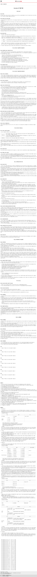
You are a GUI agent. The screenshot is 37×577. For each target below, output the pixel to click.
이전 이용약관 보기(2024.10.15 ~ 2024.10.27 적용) (8, 544)
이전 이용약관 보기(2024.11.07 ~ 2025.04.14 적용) (8, 541)
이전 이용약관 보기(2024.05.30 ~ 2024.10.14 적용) (8, 545)
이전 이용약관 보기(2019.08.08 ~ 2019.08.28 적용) (8, 559)
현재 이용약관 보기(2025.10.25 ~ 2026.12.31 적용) (8, 539)
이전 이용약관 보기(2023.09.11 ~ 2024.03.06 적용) (8, 547)
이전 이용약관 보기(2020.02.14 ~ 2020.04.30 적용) (8, 556)
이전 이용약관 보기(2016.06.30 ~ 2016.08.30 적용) (8, 569)
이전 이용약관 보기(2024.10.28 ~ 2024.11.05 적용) (8, 543)
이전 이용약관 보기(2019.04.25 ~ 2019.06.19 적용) (8, 562)
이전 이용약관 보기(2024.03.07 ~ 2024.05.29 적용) (8, 546)
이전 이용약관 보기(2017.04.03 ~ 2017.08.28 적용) (8, 565)
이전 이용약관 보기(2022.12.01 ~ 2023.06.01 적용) (8, 549)
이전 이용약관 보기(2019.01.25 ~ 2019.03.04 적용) (8, 564)
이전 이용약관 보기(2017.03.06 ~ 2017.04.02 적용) (8, 566)
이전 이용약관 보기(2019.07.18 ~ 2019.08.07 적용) (8, 560)
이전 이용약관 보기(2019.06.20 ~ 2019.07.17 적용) (8, 561)
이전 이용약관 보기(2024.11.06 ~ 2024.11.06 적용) (8, 542)
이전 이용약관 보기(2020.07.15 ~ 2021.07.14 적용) (8, 554)
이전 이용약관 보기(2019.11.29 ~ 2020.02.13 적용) (8, 557)
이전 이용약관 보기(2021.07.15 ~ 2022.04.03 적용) (8, 553)
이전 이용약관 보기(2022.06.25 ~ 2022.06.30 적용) (8, 551)
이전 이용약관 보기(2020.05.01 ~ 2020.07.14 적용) (8, 555)
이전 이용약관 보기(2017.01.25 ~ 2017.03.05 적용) (8, 567)
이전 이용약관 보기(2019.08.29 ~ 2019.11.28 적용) (8, 558)
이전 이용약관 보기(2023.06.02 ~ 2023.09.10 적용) (8, 548)
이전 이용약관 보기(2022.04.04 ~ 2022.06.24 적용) (8, 552)
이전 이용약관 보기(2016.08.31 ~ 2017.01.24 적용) (8, 568)
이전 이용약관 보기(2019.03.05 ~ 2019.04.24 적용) (8, 563)
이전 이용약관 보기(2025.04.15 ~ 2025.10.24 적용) (8, 540)
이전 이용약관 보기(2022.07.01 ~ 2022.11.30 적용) (8, 550)
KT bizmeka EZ (18, 1)
